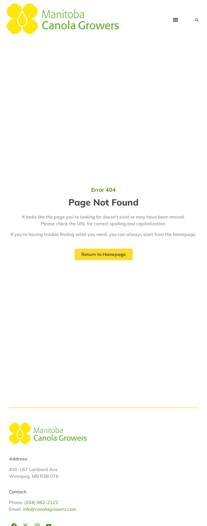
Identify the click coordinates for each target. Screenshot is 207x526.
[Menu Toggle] (175, 20)
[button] (196, 20)
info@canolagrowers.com (49, 509)
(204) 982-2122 (41, 502)
